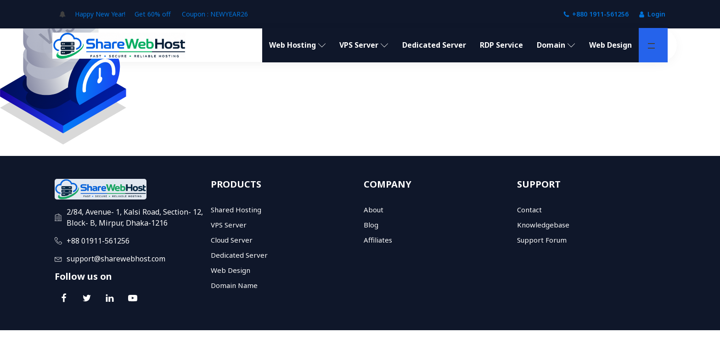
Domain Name (234, 285)
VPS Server (363, 45)
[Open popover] (62, 14)
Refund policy (645, 339)
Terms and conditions (583, 339)
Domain (556, 45)
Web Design (610, 45)
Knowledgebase (543, 224)
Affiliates (378, 239)
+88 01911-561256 (98, 241)
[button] (651, 46)
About (373, 209)
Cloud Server (232, 239)
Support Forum (542, 239)
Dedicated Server (434, 45)
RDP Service (501, 45)
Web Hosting (297, 45)
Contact (529, 209)
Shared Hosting (236, 209)
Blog (371, 224)
